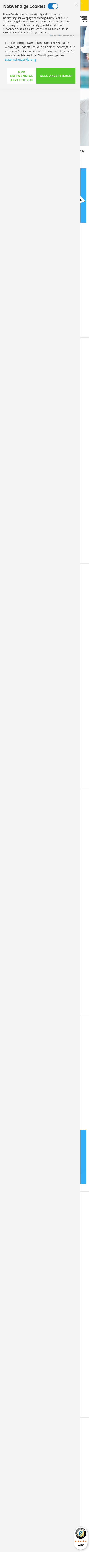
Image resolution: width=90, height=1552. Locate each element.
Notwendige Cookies (53, 6)
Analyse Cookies (44, 90)
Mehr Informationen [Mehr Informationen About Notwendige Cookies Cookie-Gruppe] (62, 36)
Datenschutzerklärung (20, 1523)
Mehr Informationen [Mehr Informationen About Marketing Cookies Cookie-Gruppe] (62, 78)
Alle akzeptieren (56, 1539)
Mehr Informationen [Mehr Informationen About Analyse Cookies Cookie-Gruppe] (62, 120)
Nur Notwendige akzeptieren (21, 1539)
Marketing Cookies (49, 48)
